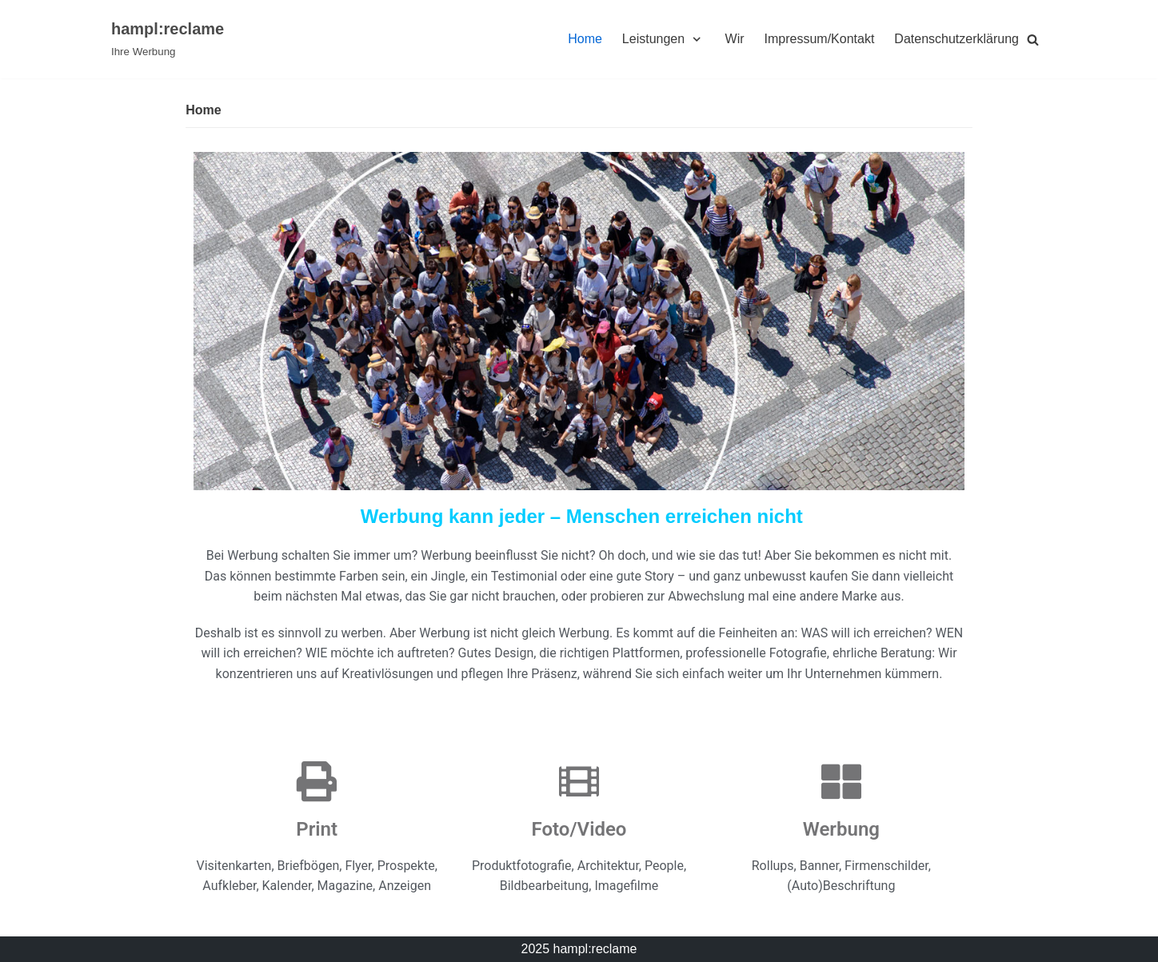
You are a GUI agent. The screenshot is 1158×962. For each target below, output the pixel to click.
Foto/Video (579, 829)
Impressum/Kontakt (820, 39)
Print (316, 829)
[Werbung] (841, 781)
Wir (735, 39)
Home (585, 39)
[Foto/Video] (579, 781)
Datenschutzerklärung (956, 39)
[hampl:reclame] (167, 39)
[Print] (317, 781)
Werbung (841, 829)
